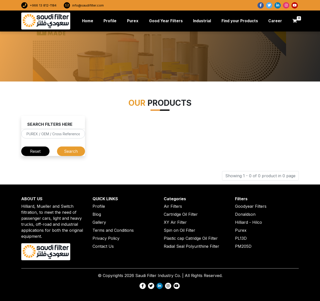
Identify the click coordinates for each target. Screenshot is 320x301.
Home (88, 20)
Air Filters (173, 206)
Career (275, 20)
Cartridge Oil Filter (181, 214)
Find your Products (240, 20)
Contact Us (103, 246)
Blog (96, 214)
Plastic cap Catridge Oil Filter (191, 238)
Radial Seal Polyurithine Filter (191, 246)
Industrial (202, 20)
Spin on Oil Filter (179, 230)
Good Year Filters (166, 20)
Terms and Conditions (113, 230)
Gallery (99, 222)
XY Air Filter (175, 222)
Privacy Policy (106, 238)
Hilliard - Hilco (248, 222)
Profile (110, 20)
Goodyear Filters (250, 206)
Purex (132, 20)
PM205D (243, 246)
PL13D (241, 238)
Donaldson (245, 214)
